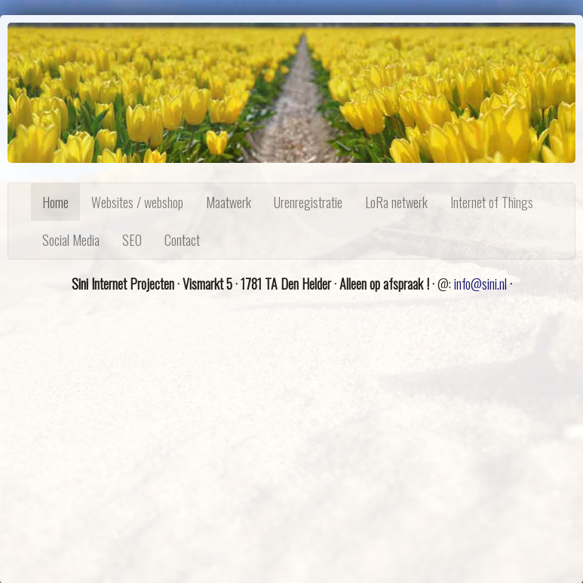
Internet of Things (491, 202)
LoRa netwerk (396, 202)
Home (55, 202)
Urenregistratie (308, 202)
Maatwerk (228, 202)
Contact (182, 240)
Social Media (71, 240)
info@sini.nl (480, 283)
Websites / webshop (137, 202)
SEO (132, 240)
